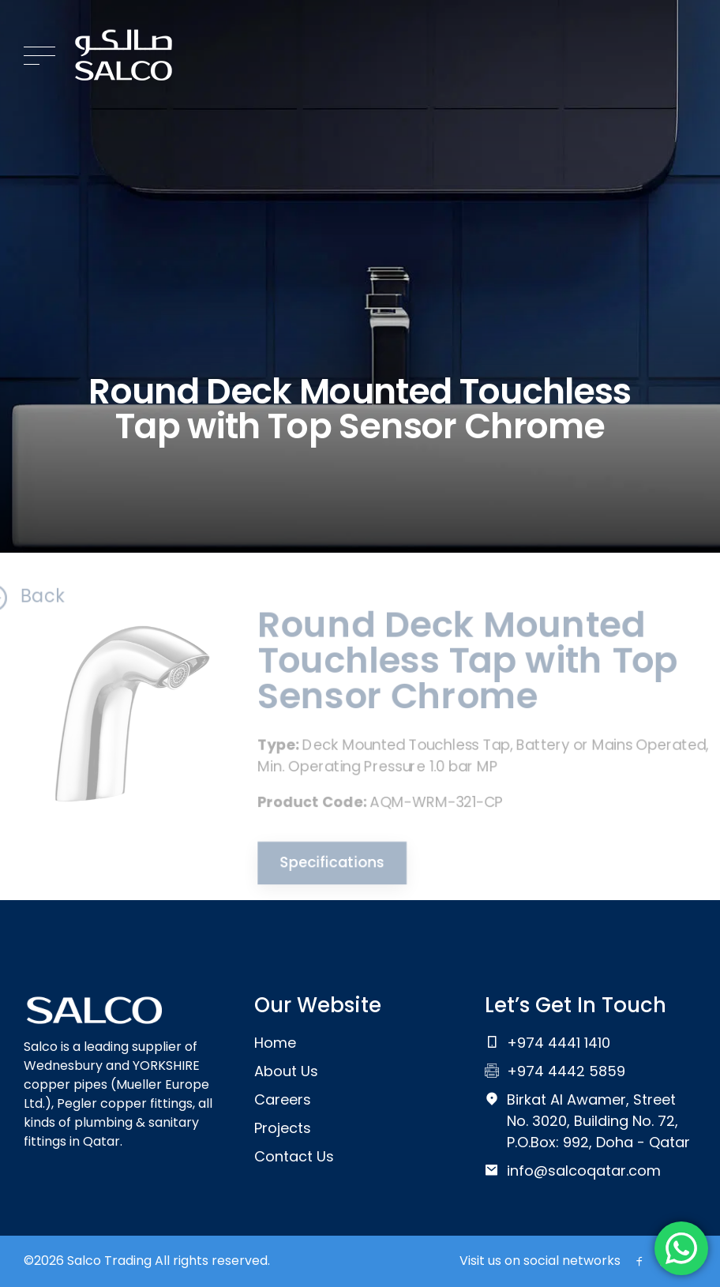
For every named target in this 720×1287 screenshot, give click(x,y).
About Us (286, 1071)
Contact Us (294, 1156)
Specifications (326, 867)
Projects (282, 1128)
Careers (282, 1099)
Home (275, 1042)
